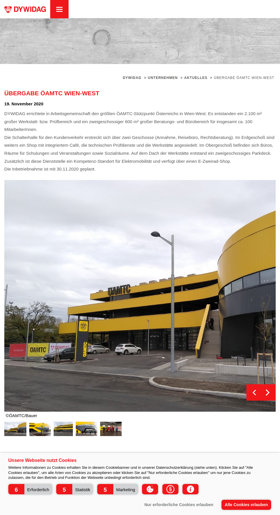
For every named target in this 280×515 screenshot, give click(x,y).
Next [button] (267, 392)
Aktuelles (195, 78)
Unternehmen (163, 78)
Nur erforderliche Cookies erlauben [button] (178, 504)
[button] (30, 489)
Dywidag (132, 78)
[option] (140, 296)
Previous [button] (254, 392)
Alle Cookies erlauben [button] (246, 504)
